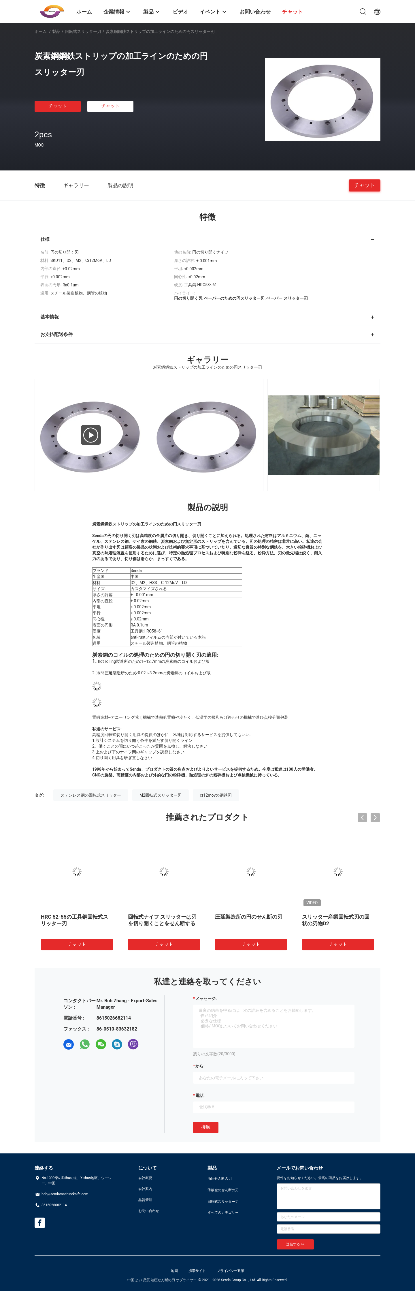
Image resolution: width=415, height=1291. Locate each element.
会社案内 (145, 1189)
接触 (205, 1127)
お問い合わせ (148, 1211)
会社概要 (145, 1178)
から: (200, 1066)
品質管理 (145, 1200)
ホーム (41, 31)
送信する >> (295, 1244)
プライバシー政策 (230, 1271)
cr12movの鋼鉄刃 (216, 795)
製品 (56, 31)
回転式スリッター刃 (83, 31)
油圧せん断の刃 (219, 1178)
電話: (200, 1095)
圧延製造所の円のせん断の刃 (248, 917)
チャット (57, 106)
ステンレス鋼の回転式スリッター (91, 795)
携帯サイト (197, 1271)
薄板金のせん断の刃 (223, 1190)
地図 (174, 1271)
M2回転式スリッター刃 (160, 795)
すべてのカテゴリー (223, 1213)
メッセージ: (206, 998)
